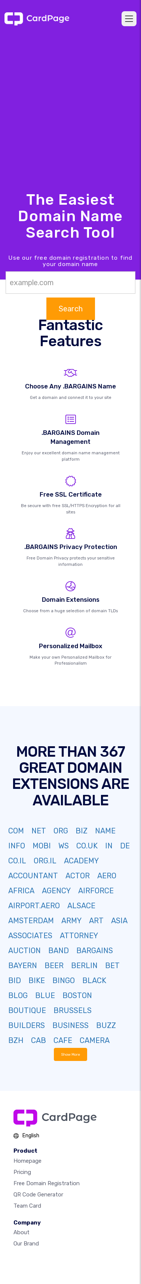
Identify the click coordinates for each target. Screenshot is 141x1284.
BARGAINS (94, 950)
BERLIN (84, 965)
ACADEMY (81, 860)
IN (109, 845)
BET (112, 965)
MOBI (42, 845)
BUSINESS (70, 1025)
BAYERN (22, 965)
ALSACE (81, 905)
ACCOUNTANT (33, 875)
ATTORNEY (79, 935)
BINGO (63, 980)
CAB (38, 1040)
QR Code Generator (38, 1194)
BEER (54, 965)
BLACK (94, 980)
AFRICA (21, 890)
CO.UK (87, 845)
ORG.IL (45, 860)
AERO (106, 875)
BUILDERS (26, 1025)
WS (63, 845)
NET (38, 830)
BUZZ (106, 1025)
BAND (58, 950)
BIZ (82, 830)
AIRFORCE (96, 890)
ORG (60, 830)
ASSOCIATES (30, 935)
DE (125, 845)
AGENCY (56, 890)
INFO (16, 845)
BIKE (36, 980)
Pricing (22, 1172)
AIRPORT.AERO (34, 905)
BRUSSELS (72, 1010)
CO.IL (17, 860)
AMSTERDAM (31, 920)
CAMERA (95, 1040)
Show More (70, 1054)
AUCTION (24, 950)
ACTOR (77, 875)
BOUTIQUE (27, 1010)
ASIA (119, 920)
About (21, 1232)
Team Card (27, 1205)
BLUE (45, 995)
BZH (16, 1040)
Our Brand (26, 1243)
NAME (105, 830)
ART (96, 920)
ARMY (71, 920)
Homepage (27, 1161)
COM (16, 830)
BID (14, 980)
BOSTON (77, 995)
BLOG (18, 995)
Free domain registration (46, 1183)
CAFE (62, 1040)
